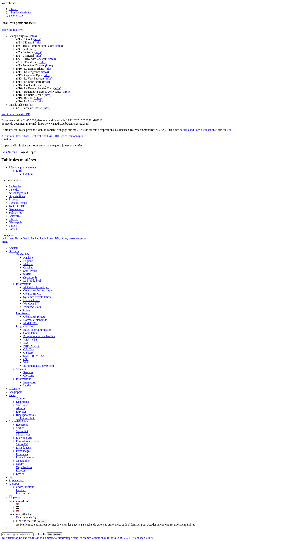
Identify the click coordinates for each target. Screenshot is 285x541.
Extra (19, 170)
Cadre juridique (25, 486)
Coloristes (15, 215)
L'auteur (21, 490)
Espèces (13, 199)
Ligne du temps (18, 202)
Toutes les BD (17, 206)
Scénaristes (15, 212)
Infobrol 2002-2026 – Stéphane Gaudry (130, 537)
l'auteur (226, 129)
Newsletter (22, 517)
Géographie (15, 222)
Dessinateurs (16, 209)
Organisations (17, 196)
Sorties (13, 228)
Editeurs (13, 219)
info (32, 517)
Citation (28, 174)
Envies (13, 225)
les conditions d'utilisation (199, 129)
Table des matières (12, 29)
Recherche (15, 186)
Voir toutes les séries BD (15, 114)
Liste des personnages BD (18, 191)
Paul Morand (9, 152)
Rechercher (40, 534)
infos (33, 35)
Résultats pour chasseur (22, 167)
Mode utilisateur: (26, 520)
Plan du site (23, 493)
